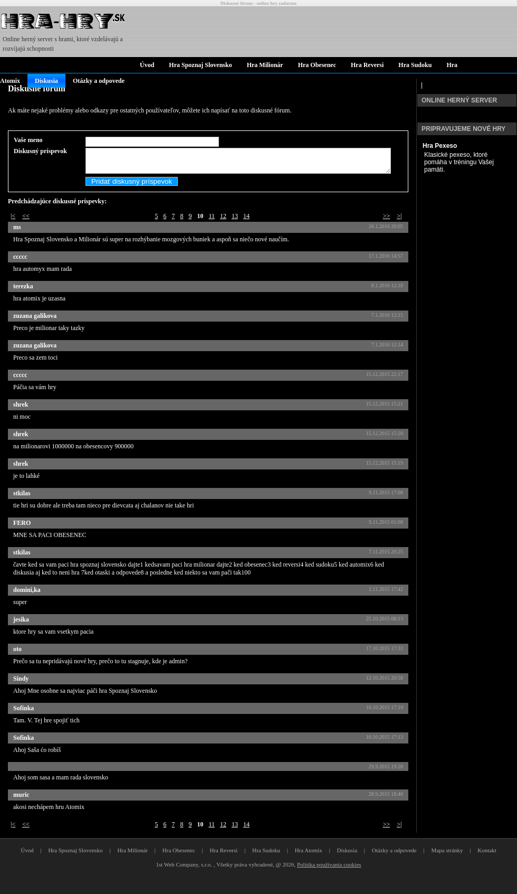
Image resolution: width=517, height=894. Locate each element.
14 (246, 228)
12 (223, 228)
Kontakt (486, 863)
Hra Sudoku (415, 65)
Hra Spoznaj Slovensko (200, 65)
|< (13, 228)
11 (211, 228)
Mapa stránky (447, 863)
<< (26, 228)
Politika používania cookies (329, 877)
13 (235, 228)
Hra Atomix (308, 863)
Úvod (147, 65)
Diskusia (46, 80)
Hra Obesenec (317, 65)
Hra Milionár (265, 65)
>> (386, 228)
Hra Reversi (367, 65)
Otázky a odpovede (99, 80)
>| (399, 228)
